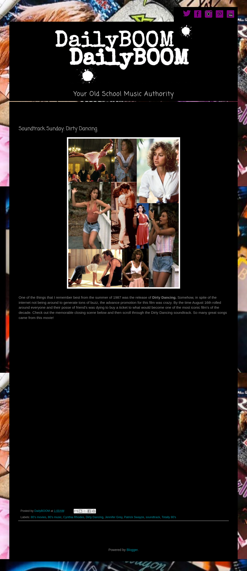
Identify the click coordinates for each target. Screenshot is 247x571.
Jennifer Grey (114, 517)
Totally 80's (169, 517)
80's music (55, 517)
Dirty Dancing (94, 517)
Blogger (132, 550)
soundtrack (153, 517)
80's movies (38, 517)
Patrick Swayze (134, 517)
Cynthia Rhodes (73, 517)
